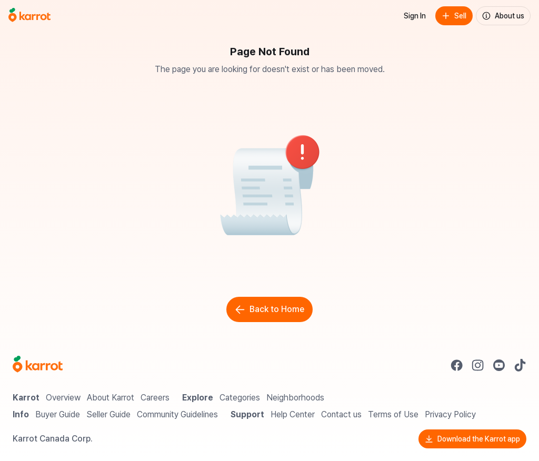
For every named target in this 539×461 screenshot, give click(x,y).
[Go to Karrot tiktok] (520, 365)
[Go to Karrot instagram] (478, 365)
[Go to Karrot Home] (38, 365)
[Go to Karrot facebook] (457, 365)
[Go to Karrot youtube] (499, 365)
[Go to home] (29, 16)
